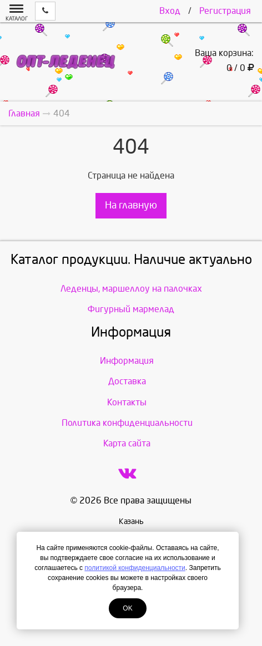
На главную (131, 205)
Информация (127, 360)
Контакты (127, 402)
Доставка (127, 381)
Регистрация (225, 11)
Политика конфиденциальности (127, 423)
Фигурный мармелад (131, 309)
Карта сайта (126, 443)
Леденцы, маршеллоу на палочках (131, 288)
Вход (169, 11)
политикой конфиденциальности (134, 568)
